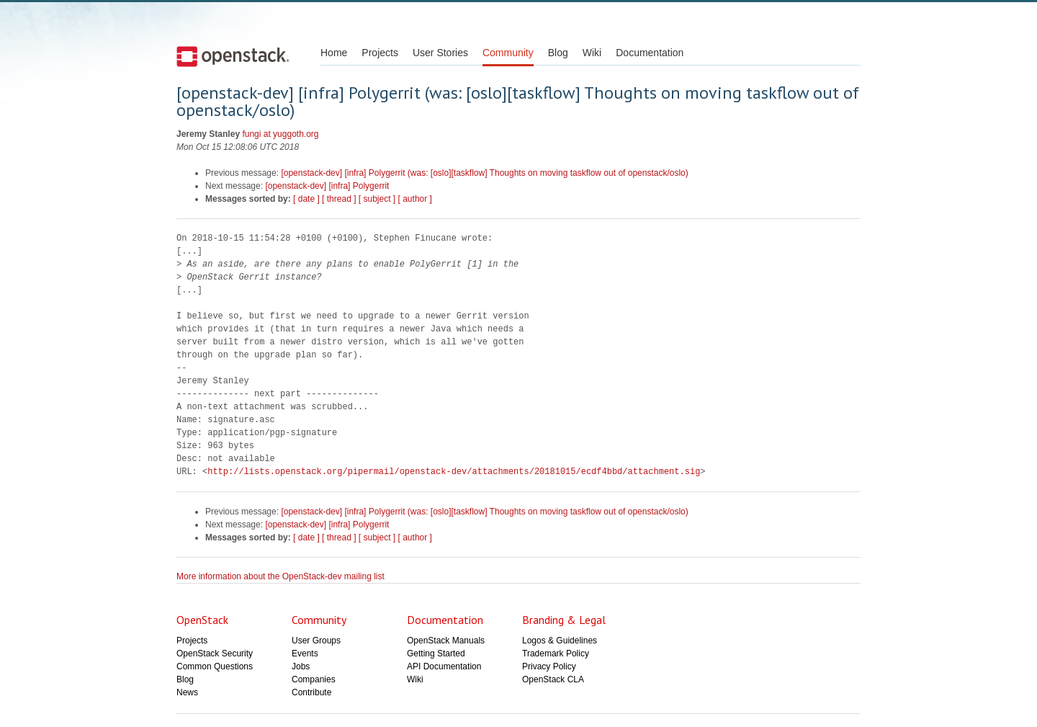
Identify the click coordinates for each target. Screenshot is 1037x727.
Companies (314, 679)
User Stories (440, 52)
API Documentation (444, 666)
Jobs (301, 666)
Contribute (311, 692)
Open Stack (232, 56)
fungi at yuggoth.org (280, 134)
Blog (558, 52)
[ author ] (415, 199)
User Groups (316, 640)
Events (305, 653)
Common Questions (214, 666)
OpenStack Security (214, 653)
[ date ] (306, 199)
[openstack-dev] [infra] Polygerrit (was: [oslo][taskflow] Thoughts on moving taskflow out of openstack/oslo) (484, 173)
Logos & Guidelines (559, 640)
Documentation (649, 52)
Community (508, 52)
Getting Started (436, 653)
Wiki (592, 52)
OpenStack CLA (553, 679)
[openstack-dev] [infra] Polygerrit (327, 186)
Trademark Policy (555, 653)
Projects (380, 52)
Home (333, 52)
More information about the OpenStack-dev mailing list (280, 576)
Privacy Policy (549, 666)
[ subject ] (377, 199)
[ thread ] (339, 199)
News (187, 692)
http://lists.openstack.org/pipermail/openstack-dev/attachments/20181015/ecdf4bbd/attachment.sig (453, 471)
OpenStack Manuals (446, 640)
